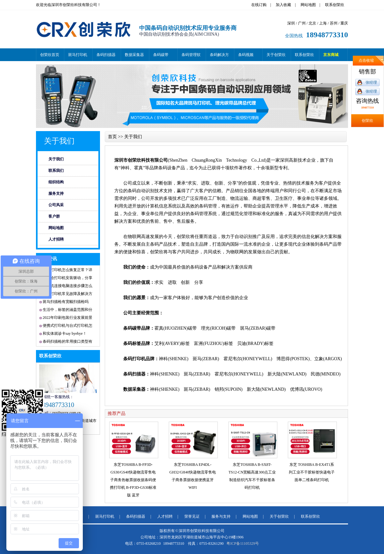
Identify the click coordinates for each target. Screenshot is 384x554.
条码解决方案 (219, 57)
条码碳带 (160, 55)
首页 (112, 136)
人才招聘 (56, 239)
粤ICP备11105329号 (242, 543)
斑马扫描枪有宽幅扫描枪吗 (66, 301)
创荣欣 (367, 120)
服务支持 (56, 193)
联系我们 (56, 170)
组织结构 (56, 182)
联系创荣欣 (334, 5)
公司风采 (56, 205)
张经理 (371, 82)
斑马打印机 (77, 55)
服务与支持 (221, 516)
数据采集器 (134, 55)
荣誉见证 (192, 516)
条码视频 (245, 55)
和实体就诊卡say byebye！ (65, 333)
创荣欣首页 (49, 55)
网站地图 (308, 5)
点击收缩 (366, 60)
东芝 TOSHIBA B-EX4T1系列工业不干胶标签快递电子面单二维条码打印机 (312, 472)
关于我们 (59, 141)
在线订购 (259, 5)
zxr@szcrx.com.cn (66, 412)
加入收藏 (283, 5)
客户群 (54, 216)
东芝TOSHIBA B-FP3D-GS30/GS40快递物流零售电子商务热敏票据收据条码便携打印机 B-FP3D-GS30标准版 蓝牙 (133, 479)
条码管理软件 (191, 57)
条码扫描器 (106, 55)
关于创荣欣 (276, 55)
